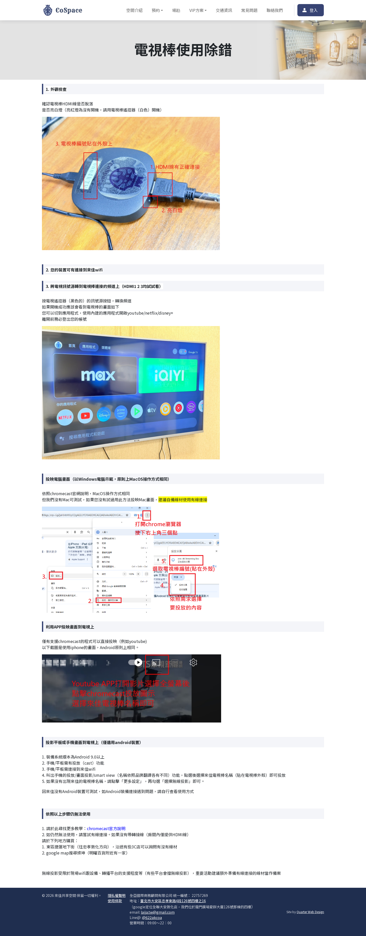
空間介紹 (134, 10)
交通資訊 (224, 10)
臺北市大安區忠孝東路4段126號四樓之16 (173, 900)
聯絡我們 (275, 10)
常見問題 (249, 10)
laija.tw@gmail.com (158, 912)
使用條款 (115, 900)
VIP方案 (196, 10)
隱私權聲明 (117, 895)
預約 (156, 10)
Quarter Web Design (310, 912)
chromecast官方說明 (106, 828)
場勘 (176, 10)
